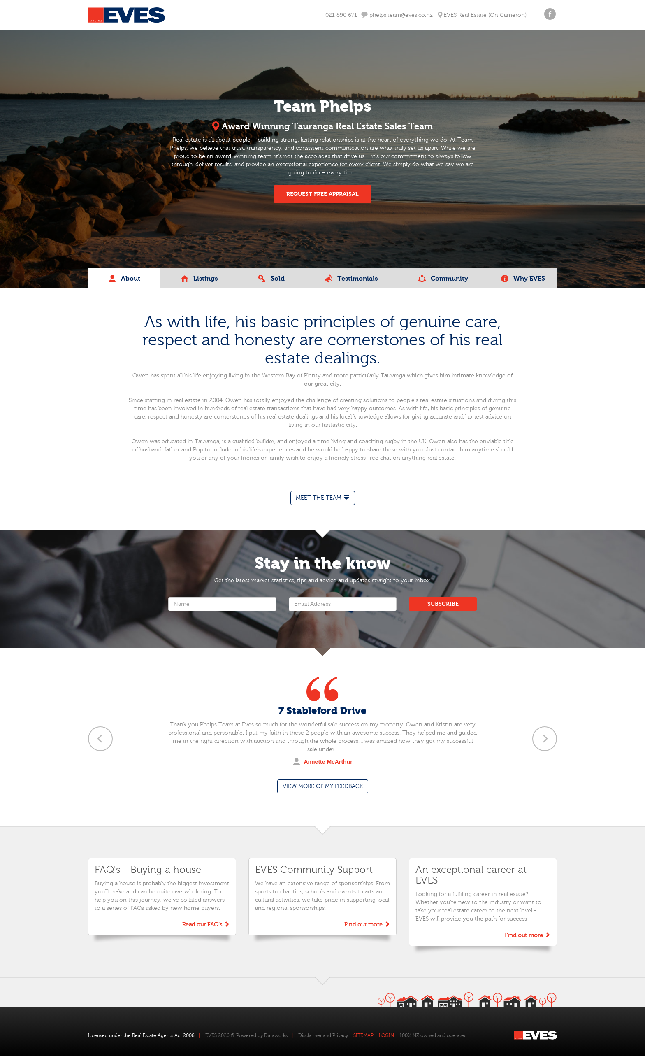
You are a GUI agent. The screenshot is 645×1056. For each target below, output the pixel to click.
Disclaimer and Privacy (323, 1035)
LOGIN (386, 1035)
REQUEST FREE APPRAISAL (322, 194)
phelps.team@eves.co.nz (397, 15)
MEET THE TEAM (323, 497)
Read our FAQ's (206, 924)
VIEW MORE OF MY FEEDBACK (323, 786)
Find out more (367, 924)
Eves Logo (126, 15)
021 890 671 (341, 15)
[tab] (322, 498)
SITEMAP (363, 1035)
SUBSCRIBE (443, 603)
